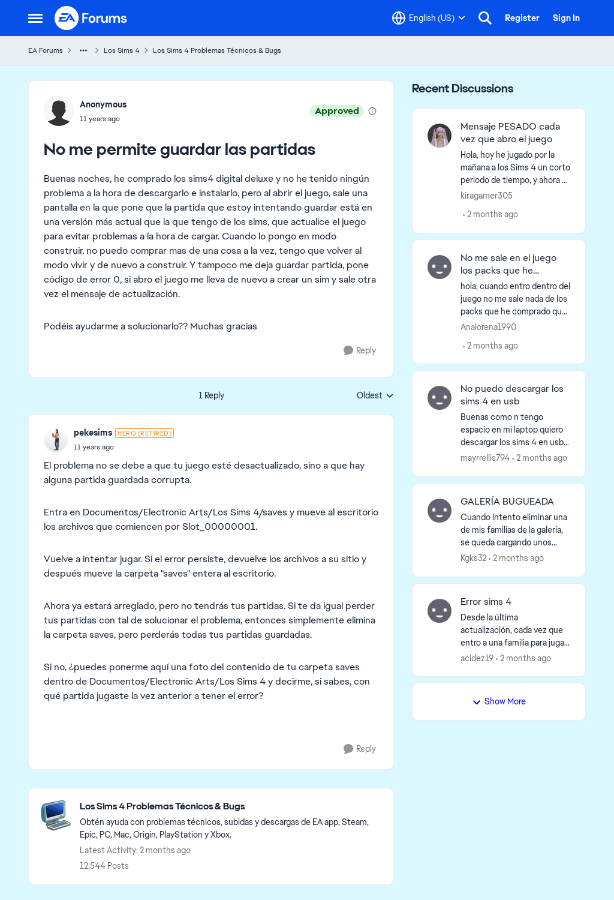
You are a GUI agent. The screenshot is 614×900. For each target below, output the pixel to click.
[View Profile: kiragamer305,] (440, 136)
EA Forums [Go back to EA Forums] (45, 50)
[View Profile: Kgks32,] (440, 511)
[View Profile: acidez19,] (440, 611)
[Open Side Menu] (35, 18)
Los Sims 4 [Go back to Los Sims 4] (122, 50)
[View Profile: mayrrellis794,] (440, 398)
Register (522, 18)
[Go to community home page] (91, 18)
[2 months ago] (490, 214)
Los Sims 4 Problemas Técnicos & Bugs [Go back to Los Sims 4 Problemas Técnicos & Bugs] (217, 50)
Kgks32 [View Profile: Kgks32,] (473, 558)
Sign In (566, 18)
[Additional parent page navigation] (83, 50)
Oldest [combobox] (375, 396)
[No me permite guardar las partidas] (124, 447)
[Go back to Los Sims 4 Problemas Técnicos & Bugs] (230, 806)
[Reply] (359, 351)
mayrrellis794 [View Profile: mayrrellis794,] (485, 457)
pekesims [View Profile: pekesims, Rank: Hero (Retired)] (93, 432)
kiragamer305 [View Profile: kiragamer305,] (486, 195)
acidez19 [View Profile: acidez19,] (476, 657)
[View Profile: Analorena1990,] (440, 267)
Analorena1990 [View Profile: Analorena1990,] (488, 326)
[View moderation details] (372, 111)
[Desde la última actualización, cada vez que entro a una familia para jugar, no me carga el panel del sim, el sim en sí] (515, 630)
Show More (499, 701)
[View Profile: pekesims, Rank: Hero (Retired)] (56, 440)
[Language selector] (429, 18)
